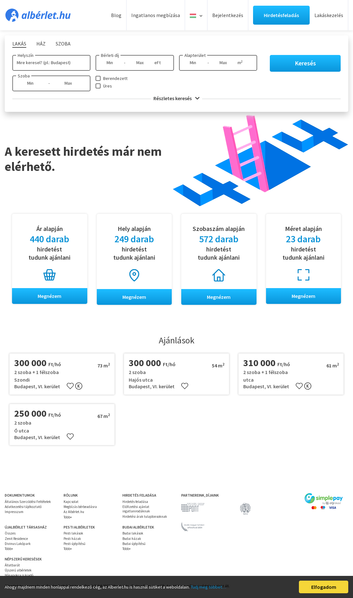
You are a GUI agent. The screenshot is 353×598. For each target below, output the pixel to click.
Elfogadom (323, 587)
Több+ (68, 517)
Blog (116, 15)
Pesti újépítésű (74, 543)
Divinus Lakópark (18, 543)
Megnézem (49, 296)
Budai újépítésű (134, 543)
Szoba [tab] (63, 43)
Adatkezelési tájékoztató (23, 506)
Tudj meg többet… (208, 587)
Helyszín (26, 55)
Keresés (305, 63)
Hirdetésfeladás (281, 15)
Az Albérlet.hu (74, 512)
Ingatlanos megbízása (155, 15)
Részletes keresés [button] (176, 98)
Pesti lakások (73, 533)
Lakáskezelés (328, 15)
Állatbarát (12, 565)
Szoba (24, 76)
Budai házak (131, 538)
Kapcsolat (71, 501)
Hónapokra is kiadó (19, 575)
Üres (107, 86)
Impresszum (14, 512)
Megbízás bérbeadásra (80, 506)
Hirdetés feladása (135, 501)
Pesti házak (72, 538)
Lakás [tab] (19, 43)
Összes (10, 533)
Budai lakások (132, 533)
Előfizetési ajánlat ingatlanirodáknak (136, 508)
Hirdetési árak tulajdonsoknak (144, 516)
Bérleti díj (110, 55)
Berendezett (115, 78)
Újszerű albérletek (18, 570)
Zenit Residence (16, 538)
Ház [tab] (41, 43)
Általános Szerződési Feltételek (28, 501)
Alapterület (195, 55)
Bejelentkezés (227, 15)
